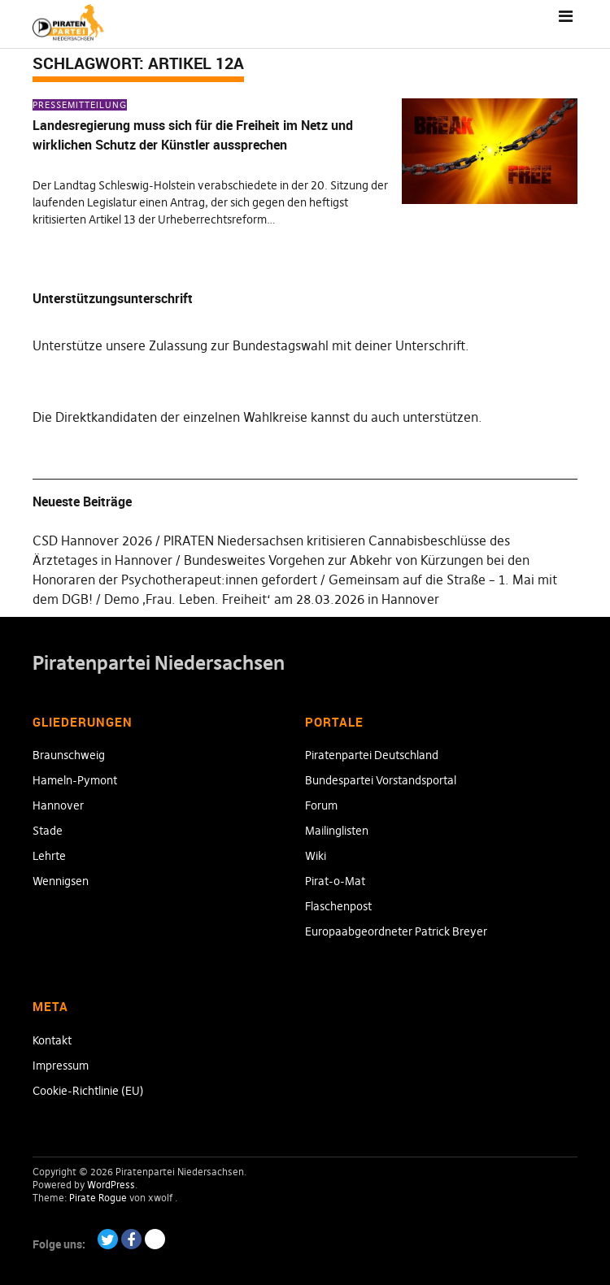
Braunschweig (69, 755)
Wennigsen (61, 881)
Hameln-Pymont (75, 780)
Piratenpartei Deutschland (371, 755)
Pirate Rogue (98, 1198)
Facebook (131, 1239)
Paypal (155, 1239)
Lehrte (49, 856)
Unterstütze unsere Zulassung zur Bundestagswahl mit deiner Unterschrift (249, 345)
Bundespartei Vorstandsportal (380, 780)
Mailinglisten (336, 830)
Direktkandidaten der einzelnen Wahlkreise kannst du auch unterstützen (266, 417)
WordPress (111, 1185)
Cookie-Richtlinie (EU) (88, 1090)
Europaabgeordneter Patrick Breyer (396, 931)
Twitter (108, 1239)
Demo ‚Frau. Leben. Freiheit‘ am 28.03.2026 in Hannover (271, 599)
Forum (321, 805)
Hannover (58, 805)
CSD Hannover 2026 (92, 540)
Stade (48, 830)
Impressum (61, 1065)
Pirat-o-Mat (335, 881)
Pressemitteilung (80, 105)
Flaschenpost (338, 906)
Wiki (315, 856)
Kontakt (52, 1040)
